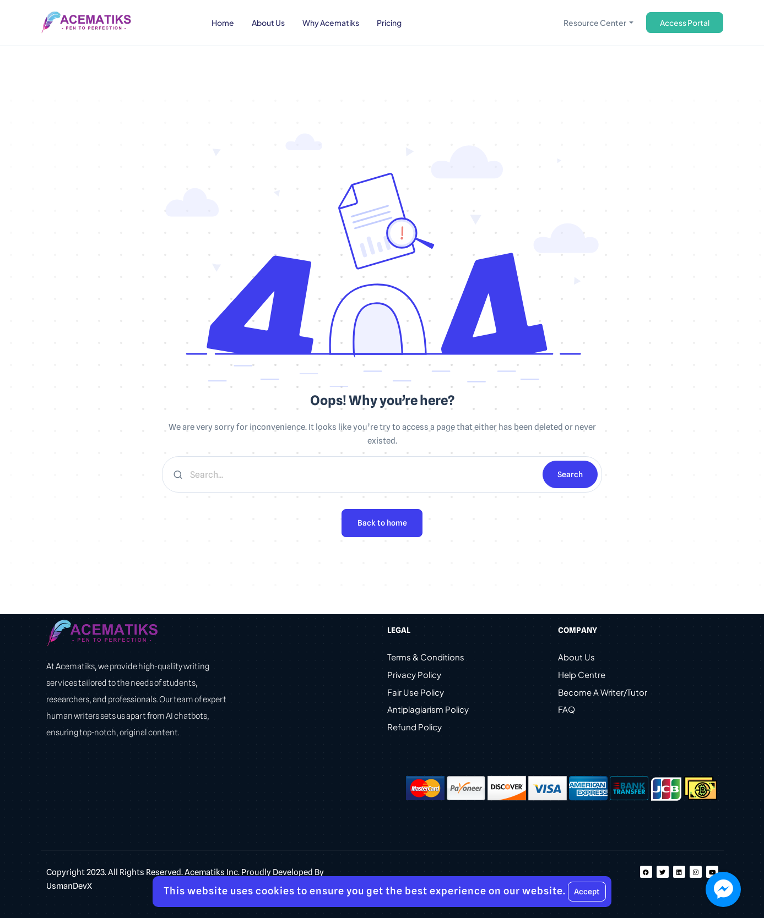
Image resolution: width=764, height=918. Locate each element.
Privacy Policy (414, 675)
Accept (587, 891)
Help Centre (581, 675)
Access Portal (684, 23)
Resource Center (595, 23)
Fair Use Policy (415, 692)
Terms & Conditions (425, 657)
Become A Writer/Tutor (602, 692)
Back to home (382, 522)
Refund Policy (414, 728)
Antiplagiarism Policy (428, 710)
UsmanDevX (69, 886)
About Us (576, 657)
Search (570, 474)
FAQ (566, 710)
